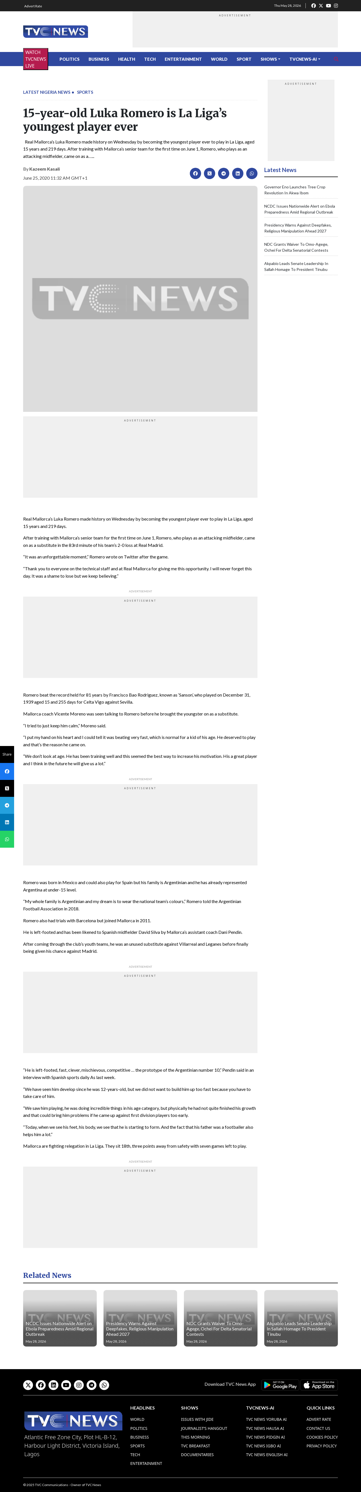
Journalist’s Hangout (204, 1428)
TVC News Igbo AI (263, 1445)
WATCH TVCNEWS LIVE (35, 59)
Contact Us (318, 1428)
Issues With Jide (197, 1419)
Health (126, 59)
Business (99, 59)
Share (7, 754)
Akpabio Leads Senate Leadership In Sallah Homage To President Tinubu (299, 1329)
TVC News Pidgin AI (265, 1437)
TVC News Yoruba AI (266, 1419)
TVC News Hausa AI (265, 1428)
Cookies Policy (322, 1437)
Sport (244, 59)
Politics (70, 59)
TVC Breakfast (195, 1445)
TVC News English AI (266, 1454)
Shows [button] (269, 59)
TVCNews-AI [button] (303, 59)
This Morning (195, 1437)
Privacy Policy (322, 1445)
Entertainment (183, 59)
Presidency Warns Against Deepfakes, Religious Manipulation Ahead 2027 (139, 1329)
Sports (85, 92)
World (219, 59)
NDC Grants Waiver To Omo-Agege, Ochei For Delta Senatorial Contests (219, 1329)
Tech (150, 59)
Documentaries (197, 1454)
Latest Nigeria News (46, 92)
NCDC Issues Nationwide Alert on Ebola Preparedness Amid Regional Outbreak (59, 1329)
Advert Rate (33, 6)
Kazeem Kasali (44, 168)
